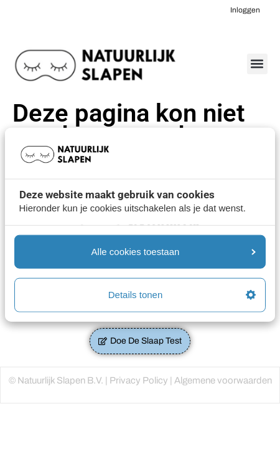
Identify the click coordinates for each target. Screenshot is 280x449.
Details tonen (182, 294)
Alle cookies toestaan (173, 251)
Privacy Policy (139, 380)
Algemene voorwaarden (223, 380)
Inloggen (245, 10)
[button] (257, 64)
